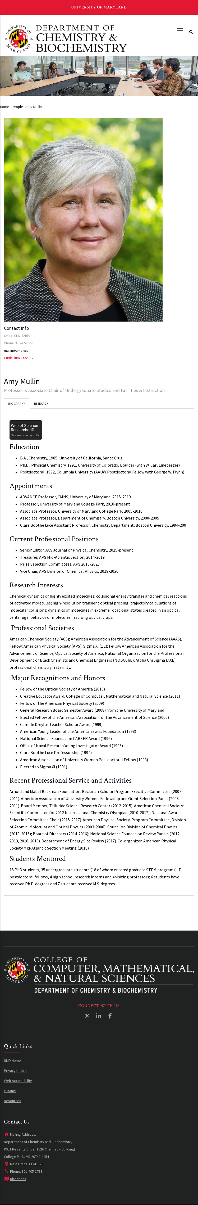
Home (4, 106)
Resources (12, 1100)
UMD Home (12, 1060)
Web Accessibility (18, 1080)
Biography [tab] (16, 403)
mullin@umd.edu (16, 351)
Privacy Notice (15, 1070)
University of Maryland (99, 7)
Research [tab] (41, 403)
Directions (15, 1178)
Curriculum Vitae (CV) (19, 358)
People (17, 106)
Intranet (10, 1090)
